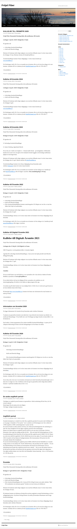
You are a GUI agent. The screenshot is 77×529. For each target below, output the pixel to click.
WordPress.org (62, 75)
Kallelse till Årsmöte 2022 (13, 184)
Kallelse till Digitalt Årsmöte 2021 (16, 232)
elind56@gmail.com (31, 66)
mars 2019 (61, 61)
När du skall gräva (47, 25)
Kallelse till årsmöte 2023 (13, 127)
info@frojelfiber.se (31, 160)
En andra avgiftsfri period (13, 396)
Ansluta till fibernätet (11, 25)
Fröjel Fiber (8, 5)
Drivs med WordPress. (64, 525)
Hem (4, 25)
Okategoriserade (11, 73)
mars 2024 (61, 49)
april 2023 (61, 51)
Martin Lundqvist (18, 186)
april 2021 (61, 54)
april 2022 (61, 52)
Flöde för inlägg (62, 72)
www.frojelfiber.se (7, 60)
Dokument (20, 25)
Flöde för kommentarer (63, 73)
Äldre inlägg (6, 519)
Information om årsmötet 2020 (15, 306)
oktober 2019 (61, 58)
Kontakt (39, 25)
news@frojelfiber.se (8, 223)
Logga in (61, 71)
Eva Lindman (18, 33)
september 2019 (62, 59)
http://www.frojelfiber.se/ (16, 291)
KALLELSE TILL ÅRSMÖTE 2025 (16, 31)
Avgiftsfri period (9, 416)
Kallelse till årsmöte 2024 (13, 79)
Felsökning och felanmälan (30, 25)
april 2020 (61, 55)
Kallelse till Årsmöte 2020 (13, 333)
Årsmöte (6, 462)
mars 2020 (61, 56)
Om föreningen (56, 25)
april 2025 (61, 48)
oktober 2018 (61, 62)
